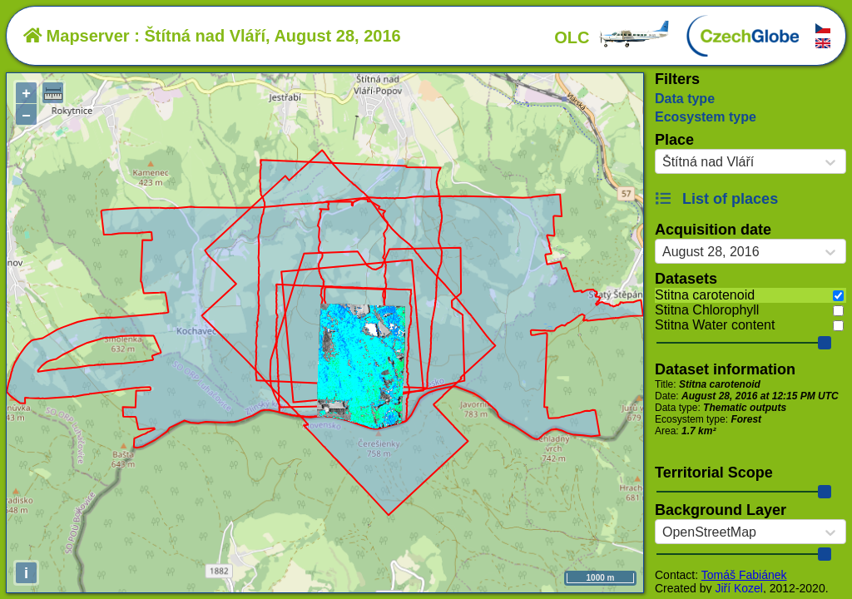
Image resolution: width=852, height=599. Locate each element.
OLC (612, 37)
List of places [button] (716, 199)
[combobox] (662, 162)
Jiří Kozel (739, 588)
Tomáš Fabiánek (744, 575)
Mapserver (76, 36)
